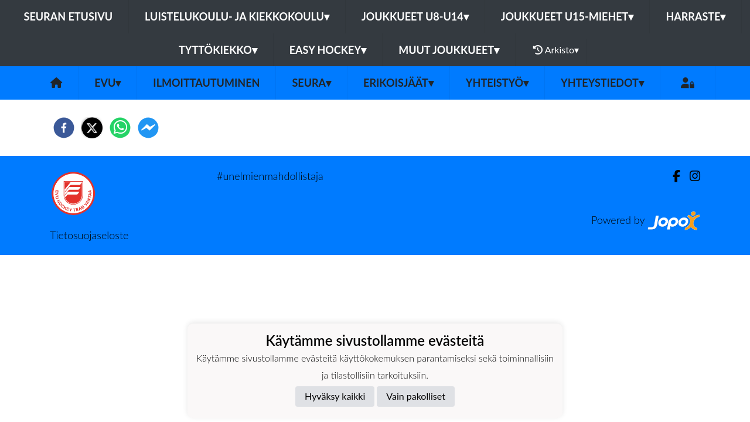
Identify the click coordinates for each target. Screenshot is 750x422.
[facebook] (63, 127)
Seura (311, 82)
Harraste (695, 16)
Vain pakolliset (415, 395)
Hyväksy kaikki (335, 395)
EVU (107, 82)
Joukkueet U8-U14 (415, 16)
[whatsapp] (120, 127)
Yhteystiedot (602, 82)
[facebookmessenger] (148, 127)
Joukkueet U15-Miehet (567, 16)
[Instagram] (690, 176)
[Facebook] (671, 176)
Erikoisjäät (398, 82)
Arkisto (556, 50)
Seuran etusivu (68, 16)
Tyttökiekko (218, 49)
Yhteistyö (497, 82)
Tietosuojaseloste (89, 235)
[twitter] (92, 127)
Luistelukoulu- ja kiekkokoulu (237, 16)
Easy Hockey (327, 49)
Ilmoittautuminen (206, 82)
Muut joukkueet (448, 49)
